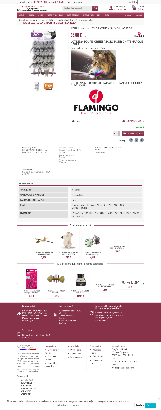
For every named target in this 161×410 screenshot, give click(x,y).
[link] (131, 140)
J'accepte (150, 405)
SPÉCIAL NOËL (88, 15)
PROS (99, 15)
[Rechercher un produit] (77, 8)
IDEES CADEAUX (73, 15)
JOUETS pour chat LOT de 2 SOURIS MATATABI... (117, 235)
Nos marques (76, 334)
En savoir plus (73, 405)
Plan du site (98, 333)
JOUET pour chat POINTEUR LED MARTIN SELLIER (129, 271)
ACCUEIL (22, 15)
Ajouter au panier (132, 133)
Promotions (127, 15)
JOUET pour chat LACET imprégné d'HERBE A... (32, 280)
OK (95, 8)
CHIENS (32, 15)
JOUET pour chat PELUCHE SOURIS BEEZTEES (68, 241)
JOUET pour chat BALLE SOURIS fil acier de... (93, 241)
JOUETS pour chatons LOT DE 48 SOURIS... (80, 280)
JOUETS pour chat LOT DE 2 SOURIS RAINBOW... (105, 274)
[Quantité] (115, 133)
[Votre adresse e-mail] (74, 392)
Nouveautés (138, 15)
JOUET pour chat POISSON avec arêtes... (56, 280)
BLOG (107, 15)
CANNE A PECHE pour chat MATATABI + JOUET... (44, 241)
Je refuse (140, 405)
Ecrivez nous (75, 2)
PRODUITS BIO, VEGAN (55, 15)
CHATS (40, 15)
